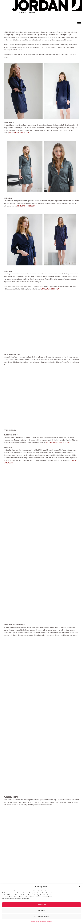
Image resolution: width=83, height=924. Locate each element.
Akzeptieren (41, 905)
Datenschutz (43, 921)
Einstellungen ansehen (41, 916)
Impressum (49, 921)
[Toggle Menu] (79, 23)
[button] (80, 887)
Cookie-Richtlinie (35, 921)
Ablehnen (41, 911)
